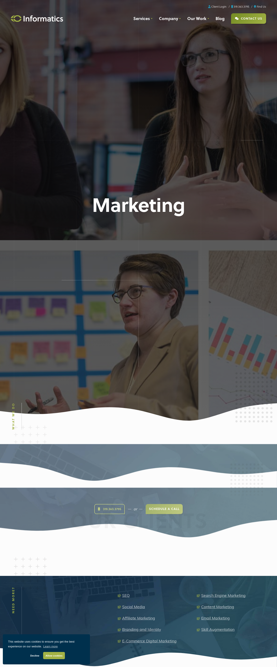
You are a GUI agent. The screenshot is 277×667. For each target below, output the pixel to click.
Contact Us (248, 18)
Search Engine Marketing (223, 477)
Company (168, 18)
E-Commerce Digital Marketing (149, 523)
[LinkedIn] (29, 623)
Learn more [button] (50, 646)
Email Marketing (215, 500)
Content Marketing (217, 488)
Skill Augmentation (218, 511)
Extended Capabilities (180, 650)
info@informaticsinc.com (184, 580)
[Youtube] (55, 623)
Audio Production (129, 659)
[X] (36, 625)
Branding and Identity (141, 511)
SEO (126, 477)
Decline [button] (34, 655)
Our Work (196, 18)
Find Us (260, 6)
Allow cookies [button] (54, 655)
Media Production (127, 650)
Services (141, 18)
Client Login (217, 6)
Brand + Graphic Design (184, 659)
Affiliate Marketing (138, 500)
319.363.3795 (240, 6)
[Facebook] (17, 623)
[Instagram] (44, 623)
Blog (220, 18)
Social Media (133, 488)
